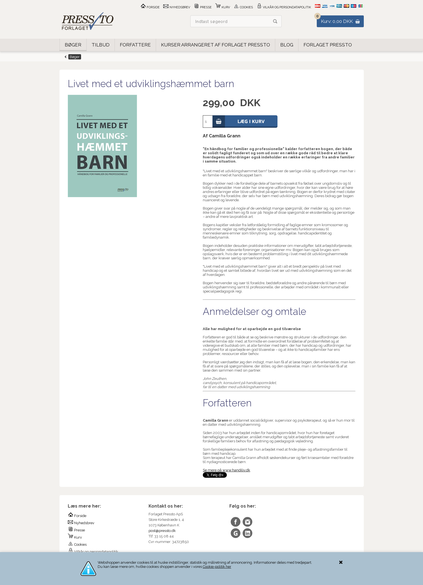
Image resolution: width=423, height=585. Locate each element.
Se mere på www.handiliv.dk (226, 470)
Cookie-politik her (217, 567)
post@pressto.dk (162, 531)
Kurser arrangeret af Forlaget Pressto (215, 45)
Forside (150, 7)
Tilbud (101, 45)
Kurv (222, 7)
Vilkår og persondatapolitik (283, 7)
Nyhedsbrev (176, 7)
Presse (203, 7)
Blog (286, 45)
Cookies (243, 7)
